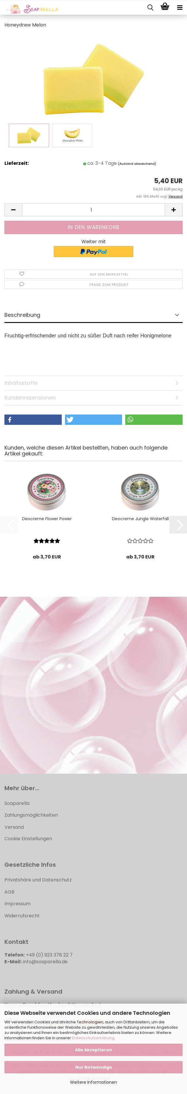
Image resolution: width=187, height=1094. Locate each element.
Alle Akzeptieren (93, 1050)
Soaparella (16, 803)
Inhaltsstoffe (21, 383)
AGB (9, 892)
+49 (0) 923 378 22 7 (49, 955)
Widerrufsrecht (22, 915)
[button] (13, 209)
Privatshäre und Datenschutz (38, 879)
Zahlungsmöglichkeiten (31, 815)
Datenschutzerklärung (93, 1038)
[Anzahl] (93, 209)
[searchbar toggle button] (150, 7)
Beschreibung (22, 315)
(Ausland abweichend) (137, 163)
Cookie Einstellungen (28, 838)
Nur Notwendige (93, 1067)
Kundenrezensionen (30, 397)
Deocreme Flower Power (47, 519)
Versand (14, 827)
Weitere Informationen (93, 1082)
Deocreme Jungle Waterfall (140, 519)
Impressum (17, 903)
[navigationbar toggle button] (179, 7)
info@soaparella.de (45, 961)
